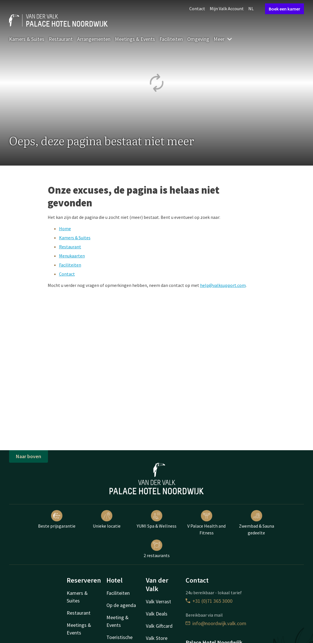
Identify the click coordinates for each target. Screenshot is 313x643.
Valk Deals (156, 613)
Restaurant (61, 39)
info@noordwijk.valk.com (216, 623)
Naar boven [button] (28, 456)
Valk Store (156, 638)
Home (65, 228)
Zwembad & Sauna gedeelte (256, 523)
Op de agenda (121, 605)
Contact (197, 8)
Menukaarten (72, 256)
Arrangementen (93, 39)
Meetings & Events (135, 39)
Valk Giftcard (159, 626)
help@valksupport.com (223, 285)
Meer (223, 39)
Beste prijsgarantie (56, 519)
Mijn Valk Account (227, 8)
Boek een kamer (284, 9)
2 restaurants (157, 549)
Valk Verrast (158, 601)
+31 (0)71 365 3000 (209, 601)
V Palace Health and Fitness (206, 523)
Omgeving (198, 39)
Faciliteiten (171, 39)
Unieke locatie (107, 519)
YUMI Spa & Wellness (157, 519)
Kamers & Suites (26, 39)
